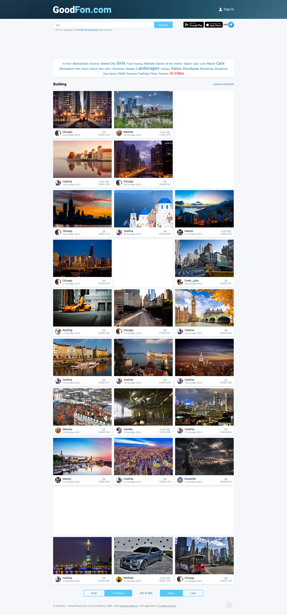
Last (193, 593)
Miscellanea (191, 68)
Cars (220, 63)
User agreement (147, 605)
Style (121, 73)
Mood (94, 68)
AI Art (169, 63)
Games (160, 63)
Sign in (226, 9)
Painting (138, 63)
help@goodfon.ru (129, 605)
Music (85, 68)
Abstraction (80, 63)
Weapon (130, 68)
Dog (105, 73)
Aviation (94, 63)
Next (171, 593)
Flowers (164, 73)
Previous (118, 593)
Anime (105, 63)
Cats (196, 63)
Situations (221, 68)
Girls (121, 63)
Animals (149, 63)
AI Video (177, 73)
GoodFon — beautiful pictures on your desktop (80, 605)
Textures (131, 73)
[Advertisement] (143, 45)
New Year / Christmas (111, 68)
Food (130, 63)
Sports (113, 73)
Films (153, 73)
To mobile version (166, 605)
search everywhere (223, 84)
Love (202, 63)
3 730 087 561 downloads (86, 29)
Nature (176, 68)
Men (78, 68)
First (94, 593)
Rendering (206, 68)
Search (163, 25)
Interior (178, 63)
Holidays (165, 68)
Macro (211, 63)
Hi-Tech (67, 63)
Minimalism (66, 68)
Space (188, 63)
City (112, 63)
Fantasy (143, 73)
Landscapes (148, 68)
